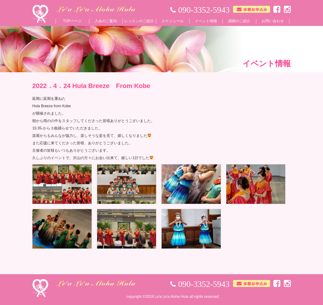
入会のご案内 (106, 21)
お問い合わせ (273, 21)
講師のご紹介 (239, 21)
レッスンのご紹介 (139, 21)
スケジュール (172, 21)
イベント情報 (206, 21)
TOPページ (72, 21)
